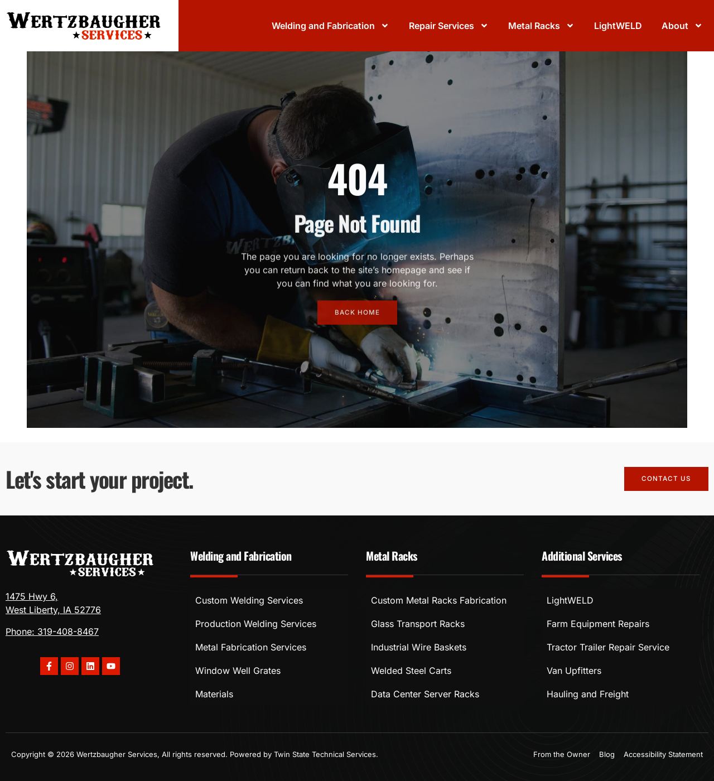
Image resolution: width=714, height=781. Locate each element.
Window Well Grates (238, 670)
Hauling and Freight (588, 694)
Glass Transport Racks (418, 623)
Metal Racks (541, 26)
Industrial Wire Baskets (418, 647)
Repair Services (449, 26)
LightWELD (618, 25)
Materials (214, 694)
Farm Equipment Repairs (598, 623)
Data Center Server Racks (425, 694)
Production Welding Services (255, 623)
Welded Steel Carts (411, 670)
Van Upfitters (574, 670)
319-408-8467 (68, 631)
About (682, 26)
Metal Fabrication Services (250, 647)
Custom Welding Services (249, 600)
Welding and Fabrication (330, 26)
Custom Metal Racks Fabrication (438, 600)
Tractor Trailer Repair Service (608, 647)
